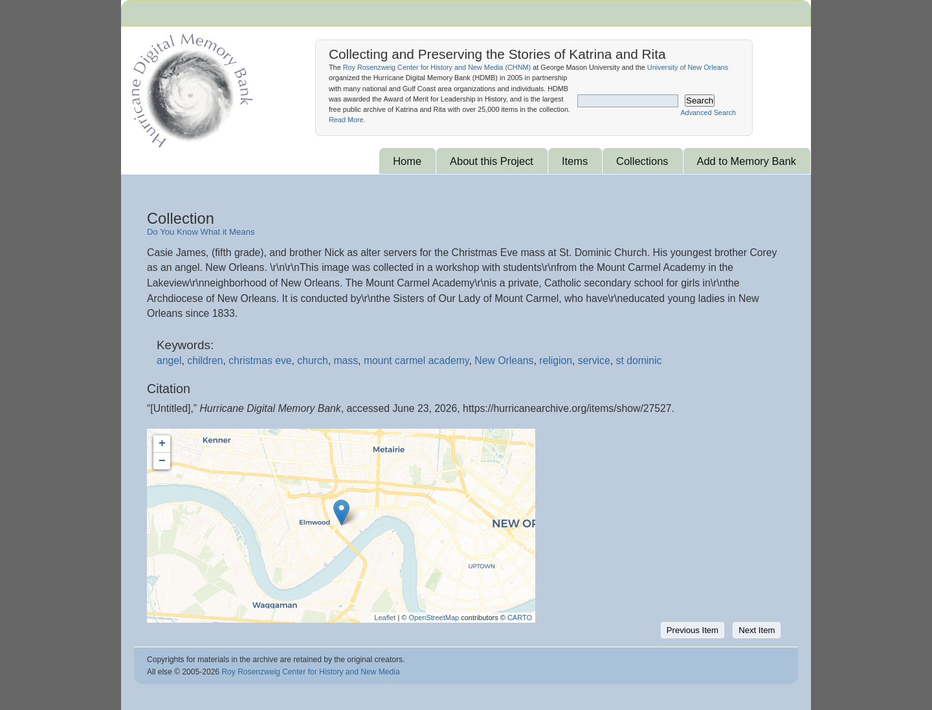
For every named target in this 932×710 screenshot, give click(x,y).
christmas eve (259, 360)
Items (575, 161)
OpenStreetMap (433, 617)
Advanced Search (708, 112)
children (205, 360)
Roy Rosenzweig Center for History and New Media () (437, 67)
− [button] (162, 461)
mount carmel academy (416, 360)
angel (169, 360)
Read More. (347, 120)
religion (555, 360)
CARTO (519, 617)
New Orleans (503, 360)
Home (407, 161)
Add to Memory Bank (746, 161)
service (594, 360)
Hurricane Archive (189, 87)
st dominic (639, 360)
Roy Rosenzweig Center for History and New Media (310, 671)
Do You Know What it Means (201, 232)
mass (345, 360)
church (312, 360)
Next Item (756, 630)
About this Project (491, 161)
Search (699, 100)
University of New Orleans (687, 67)
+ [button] (162, 443)
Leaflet (384, 617)
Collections (642, 161)
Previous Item (692, 630)
